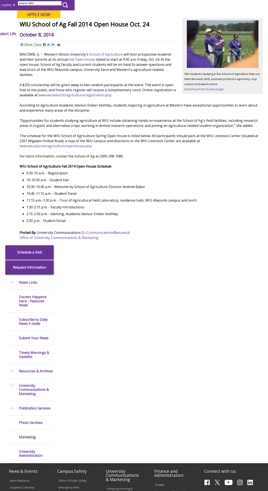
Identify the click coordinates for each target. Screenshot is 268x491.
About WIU (33, 33)
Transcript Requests (23, 387)
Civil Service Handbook (121, 418)
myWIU (200, 5)
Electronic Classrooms (72, 400)
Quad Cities (102, 25)
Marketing (27, 242)
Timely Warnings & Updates (34, 159)
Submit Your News (33, 143)
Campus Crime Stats (71, 334)
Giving (173, 33)
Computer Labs (68, 393)
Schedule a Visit (29, 57)
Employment (45, 460)
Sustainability (71, 460)
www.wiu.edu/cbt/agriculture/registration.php (181, 126)
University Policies (118, 382)
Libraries (125, 5)
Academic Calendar (22, 306)
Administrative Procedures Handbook (121, 409)
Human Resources (167, 332)
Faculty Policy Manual (120, 400)
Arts (132, 33)
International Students (64, 5)
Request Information (29, 72)
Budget (159, 303)
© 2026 (15, 478)
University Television (120, 336)
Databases (17, 351)
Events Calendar (20, 312)
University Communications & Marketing (34, 194)
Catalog (14, 345)
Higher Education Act (120, 353)
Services (15, 358)
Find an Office (164, 378)
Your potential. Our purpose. (47, 25)
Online (121, 25)
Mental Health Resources (67, 325)
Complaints (114, 435)
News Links (28, 87)
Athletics (152, 33)
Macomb (82, 25)
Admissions (88, 33)
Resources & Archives (36, 176)
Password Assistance (72, 407)
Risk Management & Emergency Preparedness (71, 345)
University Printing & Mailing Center (119, 309)
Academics (60, 33)
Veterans (94, 460)
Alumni (113, 33)
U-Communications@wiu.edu (142, 269)
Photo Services (31, 227)
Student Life (198, 33)
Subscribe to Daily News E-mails (33, 126)
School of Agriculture (143, 85)
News (82, 43)
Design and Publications (114, 320)
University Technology (72, 424)
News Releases (20, 299)
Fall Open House (153, 90)
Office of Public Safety (72, 299)
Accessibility (20, 460)
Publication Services (35, 213)
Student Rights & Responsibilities (117, 427)
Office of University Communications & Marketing (95, 274)
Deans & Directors (167, 385)
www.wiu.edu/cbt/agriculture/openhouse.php (117, 182)
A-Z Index (185, 5)
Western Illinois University (66, 18)
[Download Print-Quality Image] (214, 114)
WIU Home (67, 43)
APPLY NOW (232, 15)
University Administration (31, 258)
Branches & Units (21, 338)
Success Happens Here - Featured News (33, 106)
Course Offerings (146, 5)
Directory (168, 5)
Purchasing (162, 338)
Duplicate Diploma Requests (21, 396)
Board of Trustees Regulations (118, 391)
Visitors (40, 5)
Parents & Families (18, 5)
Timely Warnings (68, 316)
